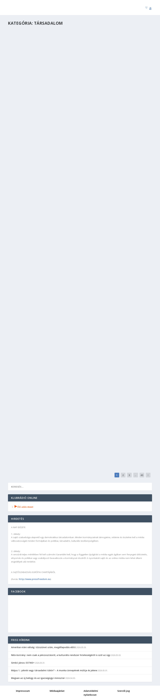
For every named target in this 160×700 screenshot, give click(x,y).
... (135, 475)
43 (141, 475)
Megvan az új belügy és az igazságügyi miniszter (38, 678)
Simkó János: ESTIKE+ (23, 662)
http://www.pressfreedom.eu (34, 579)
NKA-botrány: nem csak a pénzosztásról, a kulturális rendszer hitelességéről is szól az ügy (60, 655)
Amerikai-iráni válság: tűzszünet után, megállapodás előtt (43, 647)
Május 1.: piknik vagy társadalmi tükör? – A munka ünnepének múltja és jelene (54, 670)
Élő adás (22, 506)
